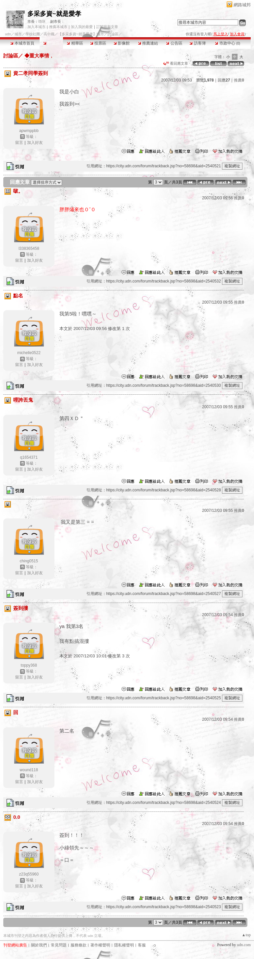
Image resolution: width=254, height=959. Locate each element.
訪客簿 (197, 43)
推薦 (239, 80)
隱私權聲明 (124, 945)
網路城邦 (242, 4)
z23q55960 (29, 874)
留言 (19, 142)
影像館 (121, 43)
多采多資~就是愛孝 (54, 13)
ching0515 (29, 561)
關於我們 (39, 945)
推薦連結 (148, 43)
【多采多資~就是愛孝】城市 (81, 34)
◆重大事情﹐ (38, 55)
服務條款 (78, 945)
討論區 (51, 43)
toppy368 (29, 665)
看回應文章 (175, 63)
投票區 (98, 43)
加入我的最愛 (82, 27)
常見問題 (59, 945)
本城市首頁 (22, 43)
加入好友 (35, 142)
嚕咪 (42, 21)
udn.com (244, 944)
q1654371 (29, 457)
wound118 (29, 770)
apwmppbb (29, 130)
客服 (142, 945)
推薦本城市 (58, 27)
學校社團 (32, 34)
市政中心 (227, 43)
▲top (246, 935)
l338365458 (28, 248)
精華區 (75, 43)
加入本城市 (36, 27)
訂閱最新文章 (107, 27)
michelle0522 (29, 352)
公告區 (174, 43)
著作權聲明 (100, 945)
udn (8, 34)
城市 (18, 34)
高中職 (49, 34)
